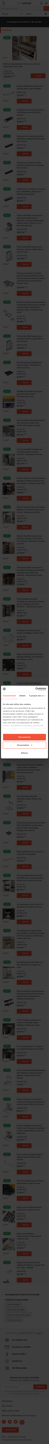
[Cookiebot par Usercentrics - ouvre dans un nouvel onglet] (35, 689)
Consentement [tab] (9, 696)
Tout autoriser (24, 737)
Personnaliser (24, 745)
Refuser (24, 753)
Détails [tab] (22, 696)
